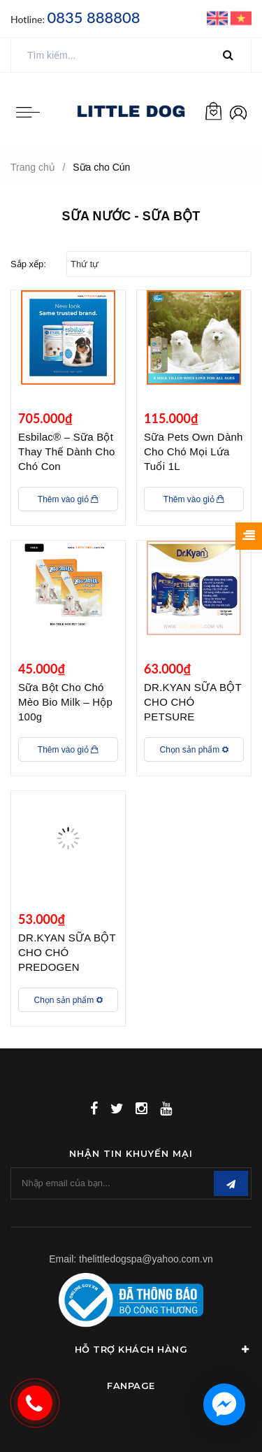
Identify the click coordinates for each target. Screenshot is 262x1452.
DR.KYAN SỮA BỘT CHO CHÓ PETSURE (193, 702)
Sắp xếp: (28, 264)
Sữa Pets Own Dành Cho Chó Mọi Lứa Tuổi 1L (193, 451)
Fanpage (131, 1385)
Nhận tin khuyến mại (131, 1153)
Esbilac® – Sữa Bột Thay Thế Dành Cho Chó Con (66, 451)
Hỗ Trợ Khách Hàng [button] (163, 1349)
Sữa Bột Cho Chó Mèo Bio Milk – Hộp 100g (65, 702)
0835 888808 (93, 17)
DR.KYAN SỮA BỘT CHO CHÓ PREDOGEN (67, 952)
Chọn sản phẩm (193, 750)
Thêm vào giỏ (68, 499)
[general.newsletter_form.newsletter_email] (131, 1183)
